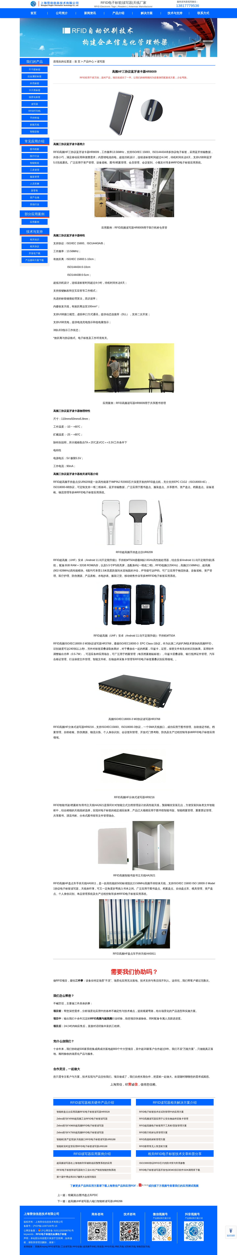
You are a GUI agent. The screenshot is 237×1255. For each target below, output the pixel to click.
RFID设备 (77, 1246)
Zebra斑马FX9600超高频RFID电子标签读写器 (80, 1125)
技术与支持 (175, 13)
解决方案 (147, 13)
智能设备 (34, 131)
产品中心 (88, 61)
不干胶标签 (34, 69)
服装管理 (34, 176)
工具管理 (34, 170)
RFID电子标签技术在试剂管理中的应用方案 (161, 1111)
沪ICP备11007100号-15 (45, 1226)
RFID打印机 (34, 111)
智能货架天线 (143, 1246)
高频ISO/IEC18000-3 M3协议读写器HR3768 (134, 719)
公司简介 (62, 13)
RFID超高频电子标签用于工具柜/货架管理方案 (163, 1125)
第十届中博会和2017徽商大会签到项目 (76, 1176)
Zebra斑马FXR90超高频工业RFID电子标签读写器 (82, 1118)
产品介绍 (118, 13)
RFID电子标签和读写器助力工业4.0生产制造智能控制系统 (86, 1170)
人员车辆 (34, 183)
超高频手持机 (89, 1246)
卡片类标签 (34, 90)
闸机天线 (119, 1246)
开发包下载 (34, 253)
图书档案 (34, 149)
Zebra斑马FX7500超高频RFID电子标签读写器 (80, 1132)
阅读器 (100, 1246)
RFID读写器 (54, 1246)
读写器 (34, 104)
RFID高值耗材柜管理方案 (152, 1139)
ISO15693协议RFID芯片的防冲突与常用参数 (162, 1163)
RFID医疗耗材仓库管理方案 (153, 1132)
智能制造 (34, 163)
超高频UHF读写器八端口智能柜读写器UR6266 (95, 1201)
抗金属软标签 (34, 76)
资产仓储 (34, 197)
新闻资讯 (90, 13)
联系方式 (203, 13)
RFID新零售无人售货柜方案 (153, 1146)
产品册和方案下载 (34, 260)
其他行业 (34, 204)
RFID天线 (109, 1246)
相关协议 (34, 246)
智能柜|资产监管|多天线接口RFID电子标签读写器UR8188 (86, 1139)
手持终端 (34, 117)
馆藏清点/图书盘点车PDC (83, 1195)
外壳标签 (34, 83)
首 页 (77, 61)
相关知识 (34, 239)
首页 (33, 13)
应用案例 (34, 222)
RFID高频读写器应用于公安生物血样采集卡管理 (163, 1118)
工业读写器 (66, 1246)
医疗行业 (34, 156)
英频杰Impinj (41, 1246)
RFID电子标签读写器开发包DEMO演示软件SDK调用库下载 (169, 1170)
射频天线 (34, 124)
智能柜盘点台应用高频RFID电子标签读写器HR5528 (83, 1111)
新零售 (34, 190)
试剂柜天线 (130, 1246)
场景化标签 (34, 97)
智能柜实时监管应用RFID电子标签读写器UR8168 (82, 1146)
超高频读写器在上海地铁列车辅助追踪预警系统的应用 (84, 1163)
